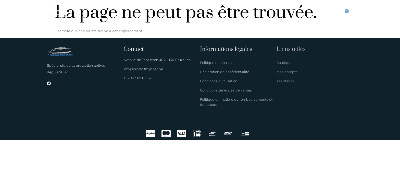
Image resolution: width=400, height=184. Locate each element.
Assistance (285, 81)
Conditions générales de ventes (226, 90)
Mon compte (287, 72)
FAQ (232, 13)
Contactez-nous (257, 13)
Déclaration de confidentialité (224, 72)
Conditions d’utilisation (218, 81)
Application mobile (182, 13)
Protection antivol (139, 13)
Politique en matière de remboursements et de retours (236, 102)
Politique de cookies (216, 63)
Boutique (215, 13)
